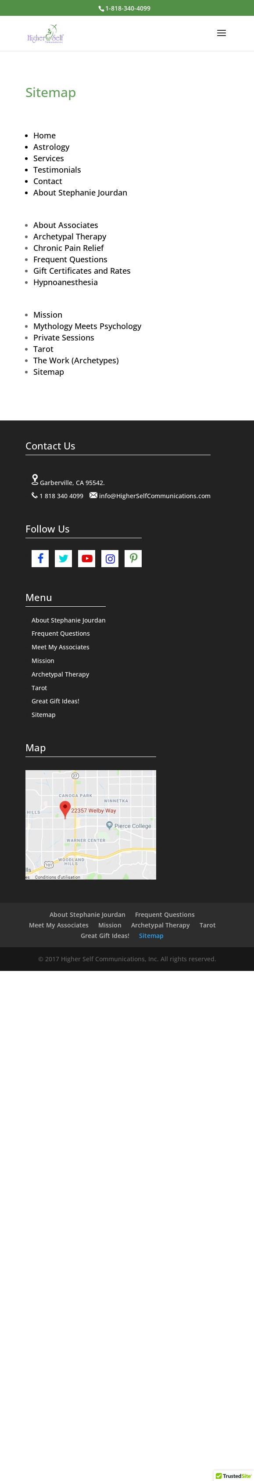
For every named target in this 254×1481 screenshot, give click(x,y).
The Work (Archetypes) (76, 360)
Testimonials (57, 169)
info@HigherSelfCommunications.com (155, 496)
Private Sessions (63, 337)
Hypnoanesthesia (65, 282)
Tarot (43, 349)
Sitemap (48, 371)
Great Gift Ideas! (55, 701)
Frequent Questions (70, 259)
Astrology (51, 146)
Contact (47, 181)
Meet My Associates (60, 647)
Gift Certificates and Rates (82, 270)
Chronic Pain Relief (68, 248)
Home (44, 135)
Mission (47, 314)
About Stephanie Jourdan (80, 192)
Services (48, 158)
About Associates (65, 225)
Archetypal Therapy (69, 236)
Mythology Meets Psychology (87, 326)
